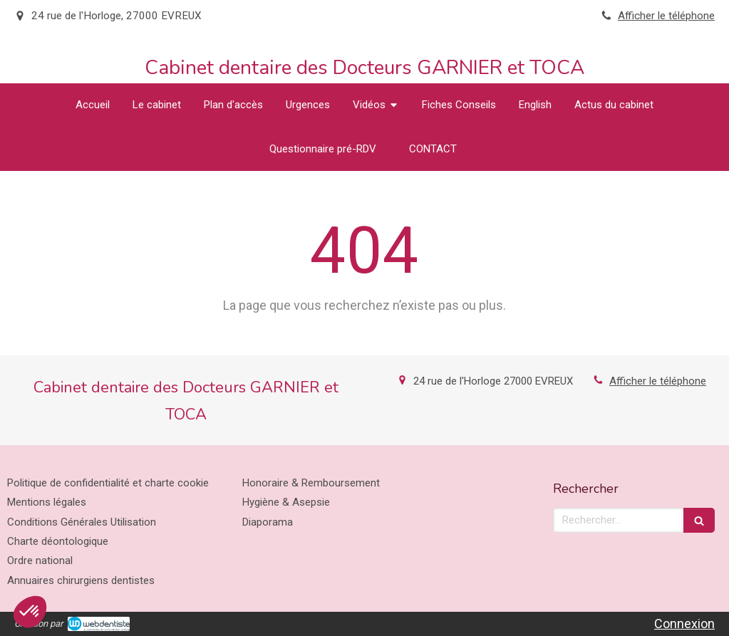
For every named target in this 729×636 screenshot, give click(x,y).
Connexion (684, 623)
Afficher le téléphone (666, 15)
